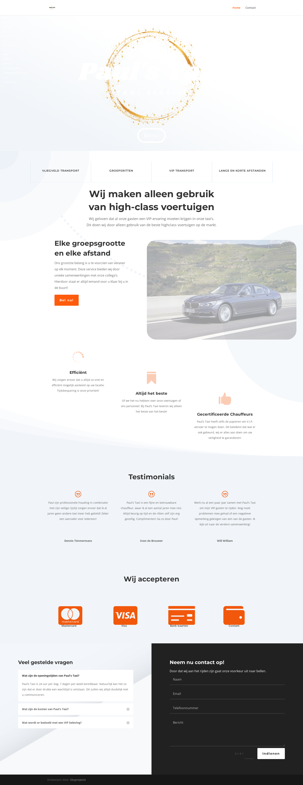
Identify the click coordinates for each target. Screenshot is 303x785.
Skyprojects (78, 780)
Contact (250, 7)
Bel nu (151, 135)
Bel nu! (67, 300)
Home (236, 7)
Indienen (271, 753)
